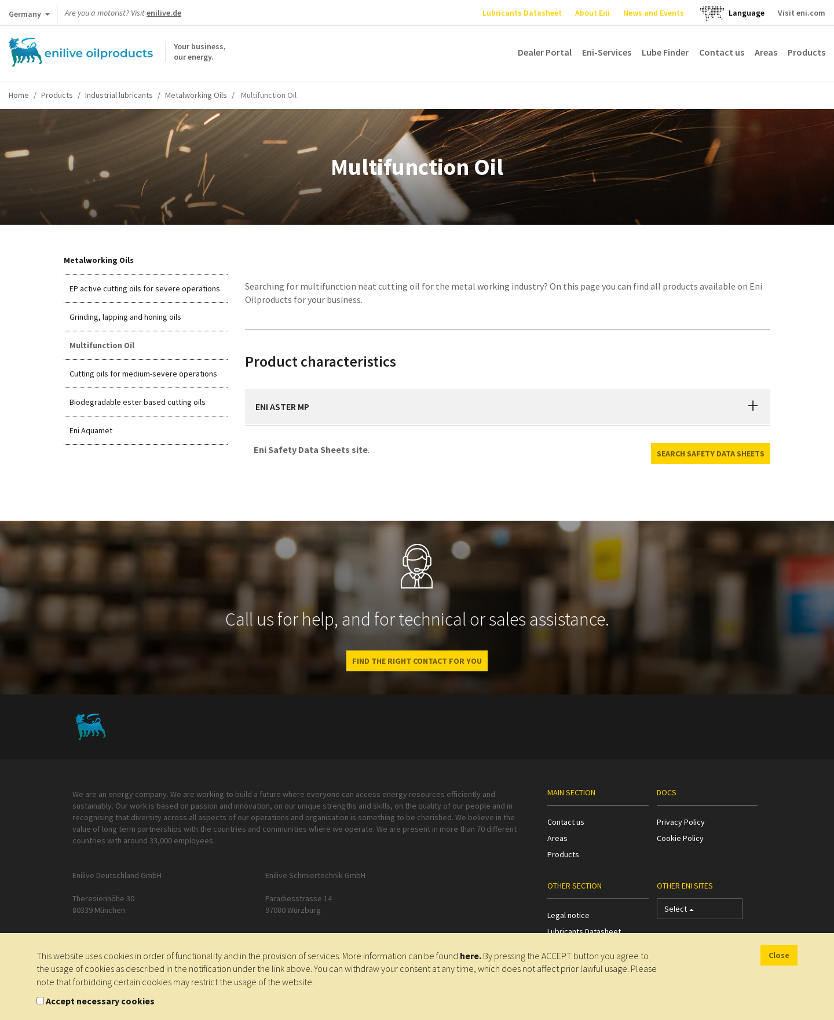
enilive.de (164, 13)
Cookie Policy (680, 838)
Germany (29, 16)
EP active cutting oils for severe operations (145, 288)
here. (470, 955)
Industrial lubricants (119, 95)
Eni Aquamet (91, 430)
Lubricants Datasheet (522, 13)
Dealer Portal (545, 52)
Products (806, 52)
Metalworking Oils (196, 95)
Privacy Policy (681, 822)
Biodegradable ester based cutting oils (138, 402)
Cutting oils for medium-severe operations (143, 373)
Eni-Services (606, 52)
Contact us (721, 52)
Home (19, 95)
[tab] (508, 406)
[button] (753, 407)
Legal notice (568, 915)
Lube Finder (665, 52)
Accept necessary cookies (100, 1001)
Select (679, 911)
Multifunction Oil (102, 345)
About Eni (592, 13)
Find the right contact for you (417, 661)
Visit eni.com (801, 13)
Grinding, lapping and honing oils (125, 317)
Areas (766, 52)
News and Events (653, 13)
